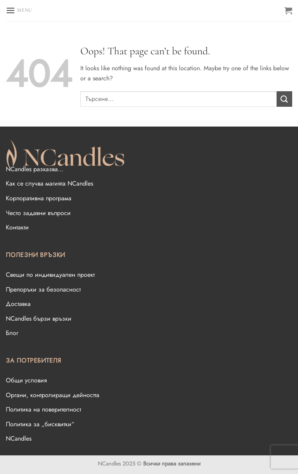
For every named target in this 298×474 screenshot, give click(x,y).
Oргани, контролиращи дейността (52, 395)
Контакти (17, 227)
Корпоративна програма (38, 198)
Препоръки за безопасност (43, 289)
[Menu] (19, 10)
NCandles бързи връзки (38, 318)
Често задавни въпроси (38, 212)
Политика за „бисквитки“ (40, 424)
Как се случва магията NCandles (49, 183)
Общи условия (26, 380)
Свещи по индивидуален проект (50, 274)
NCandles (18, 438)
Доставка (18, 303)
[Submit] (284, 98)
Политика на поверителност (43, 409)
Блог (12, 332)
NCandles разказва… (34, 169)
